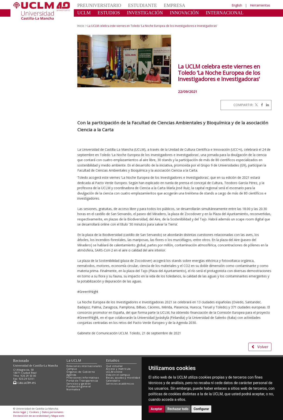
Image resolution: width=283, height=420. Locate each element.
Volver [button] (259, 346)
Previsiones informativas (82, 377)
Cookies (34, 412)
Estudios (112, 360)
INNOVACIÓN (184, 12)
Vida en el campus (118, 374)
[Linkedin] (266, 105)
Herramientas (260, 5)
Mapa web (57, 415)
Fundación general (78, 386)
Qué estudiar (114, 366)
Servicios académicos (120, 383)
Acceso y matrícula (118, 368)
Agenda (71, 374)
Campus (71, 368)
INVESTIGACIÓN (145, 12)
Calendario (113, 380)
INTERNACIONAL (224, 12)
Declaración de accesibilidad (31, 415)
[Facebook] (261, 105)
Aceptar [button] (156, 409)
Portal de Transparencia (82, 380)
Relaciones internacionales (84, 366)
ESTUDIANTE (142, 5)
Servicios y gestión (78, 383)
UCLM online (114, 371)
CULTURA (88, 19)
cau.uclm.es (24, 382)
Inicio (80, 26)
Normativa (73, 389)
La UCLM (73, 360)
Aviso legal (19, 412)
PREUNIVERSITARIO (99, 5)
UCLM (84, 12)
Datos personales (52, 412)
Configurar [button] (201, 409)
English (237, 5)
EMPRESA (174, 5)
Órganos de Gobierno (80, 371)
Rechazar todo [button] (178, 409)
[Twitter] (256, 105)
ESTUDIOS (109, 12)
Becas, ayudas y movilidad (123, 377)
